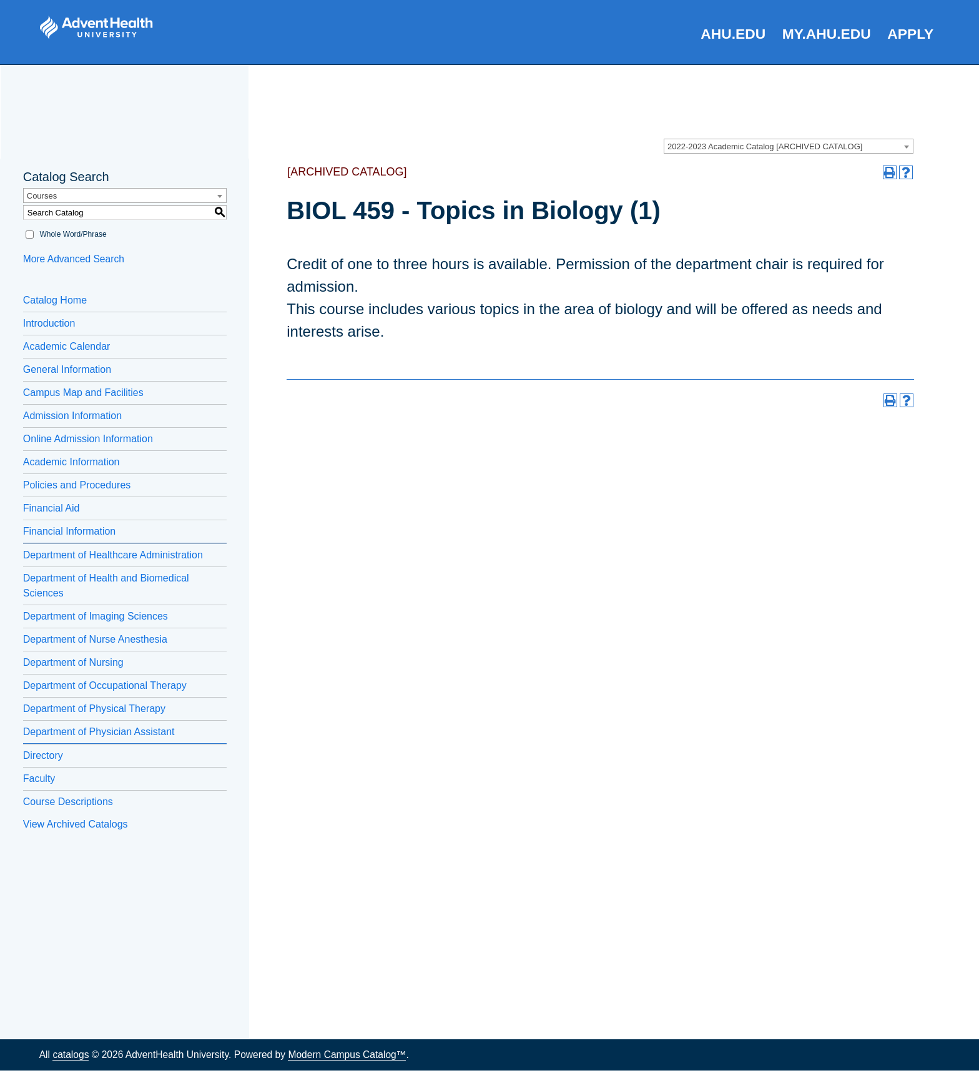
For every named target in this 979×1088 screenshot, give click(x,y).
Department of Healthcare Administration (113, 555)
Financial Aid (51, 508)
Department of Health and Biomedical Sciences (106, 585)
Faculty (39, 778)
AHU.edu (733, 34)
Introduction (49, 323)
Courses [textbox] (42, 195)
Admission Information (72, 415)
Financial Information (69, 531)
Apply (910, 34)
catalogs (70, 1054)
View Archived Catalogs (75, 824)
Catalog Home (55, 300)
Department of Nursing (73, 662)
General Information (67, 369)
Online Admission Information (88, 438)
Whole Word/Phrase (72, 234)
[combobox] (788, 146)
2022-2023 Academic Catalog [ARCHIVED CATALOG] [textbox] (764, 146)
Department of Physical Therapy (94, 708)
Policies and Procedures (77, 485)
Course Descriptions (68, 801)
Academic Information (71, 462)
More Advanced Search (73, 259)
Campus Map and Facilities (83, 392)
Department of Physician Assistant (99, 731)
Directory (43, 755)
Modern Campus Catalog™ (347, 1054)
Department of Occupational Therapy (105, 685)
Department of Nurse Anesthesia (95, 639)
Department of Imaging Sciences (95, 616)
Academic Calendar (67, 346)
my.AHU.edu (826, 34)
